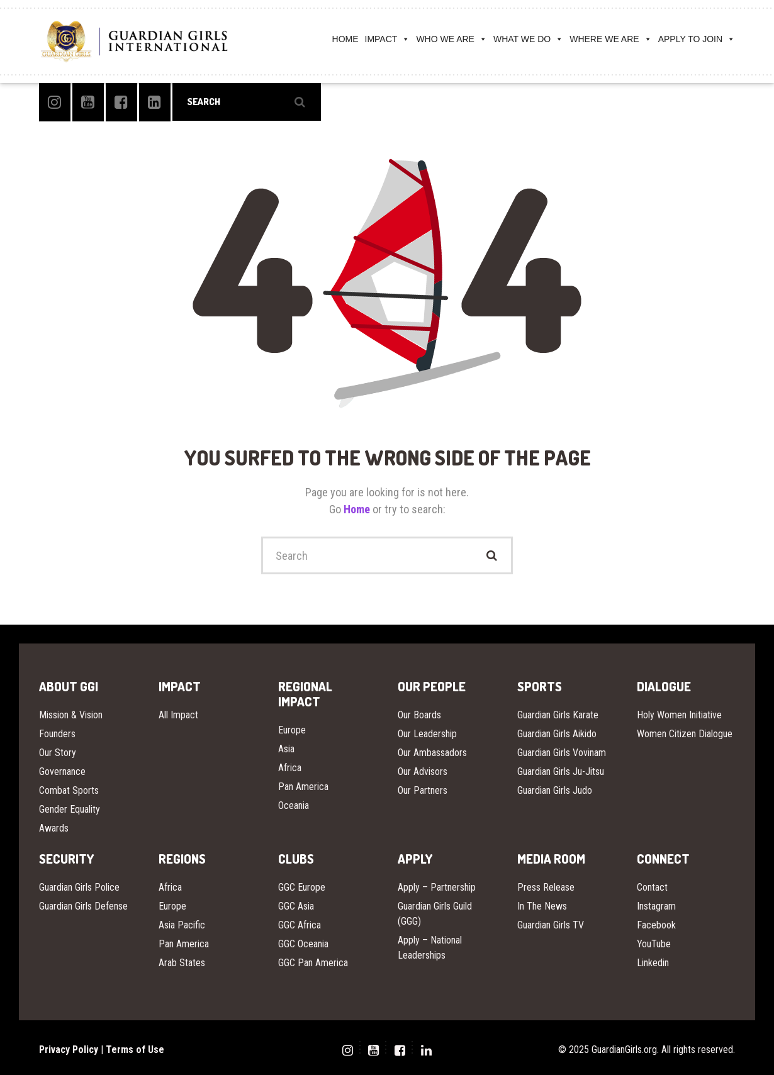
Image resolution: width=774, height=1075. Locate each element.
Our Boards (419, 715)
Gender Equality (69, 809)
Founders (57, 734)
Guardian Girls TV (550, 925)
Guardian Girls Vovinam (561, 753)
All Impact (178, 715)
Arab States (182, 963)
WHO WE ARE (451, 39)
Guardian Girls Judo (554, 790)
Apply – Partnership (437, 887)
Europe (292, 730)
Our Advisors (422, 771)
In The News (542, 906)
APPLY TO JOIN (696, 39)
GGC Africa (299, 925)
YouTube (654, 944)
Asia (286, 749)
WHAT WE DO (528, 39)
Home (358, 509)
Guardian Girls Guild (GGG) (435, 913)
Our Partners (422, 790)
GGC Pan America (313, 963)
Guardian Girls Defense (83, 906)
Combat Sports (69, 790)
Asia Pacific (182, 925)
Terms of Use (135, 1050)
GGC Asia (296, 906)
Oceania (293, 805)
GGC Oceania (303, 944)
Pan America (303, 787)
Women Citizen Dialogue (684, 734)
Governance (62, 771)
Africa (289, 768)
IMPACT (387, 39)
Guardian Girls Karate (557, 715)
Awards (54, 828)
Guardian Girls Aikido (557, 734)
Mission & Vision (71, 715)
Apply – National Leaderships (430, 947)
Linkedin (653, 963)
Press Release (546, 887)
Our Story (57, 753)
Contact (652, 887)
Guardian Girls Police (79, 887)
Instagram (656, 906)
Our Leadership (427, 734)
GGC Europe (301, 887)
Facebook (656, 925)
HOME (345, 39)
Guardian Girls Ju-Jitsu (560, 771)
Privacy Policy (68, 1050)
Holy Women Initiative (679, 715)
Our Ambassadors (432, 753)
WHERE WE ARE (610, 39)
